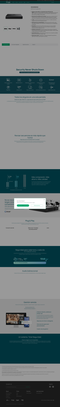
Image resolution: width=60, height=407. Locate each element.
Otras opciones (37, 205)
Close (44, 199)
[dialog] (30, 203)
